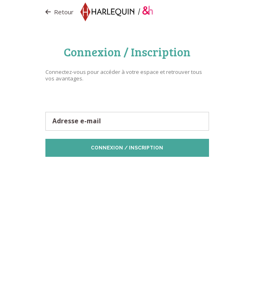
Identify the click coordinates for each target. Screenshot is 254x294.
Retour (59, 12)
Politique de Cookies (164, 170)
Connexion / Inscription (127, 148)
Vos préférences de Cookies (150, 173)
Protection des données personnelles (96, 170)
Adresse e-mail (76, 121)
